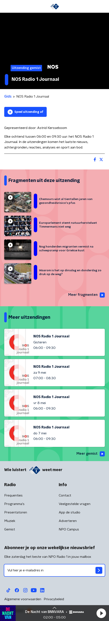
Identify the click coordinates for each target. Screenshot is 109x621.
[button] (101, 613)
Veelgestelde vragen (74, 504)
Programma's (14, 504)
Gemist (9, 529)
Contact (65, 495)
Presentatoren (15, 512)
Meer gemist (90, 453)
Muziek (9, 521)
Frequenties (13, 495)
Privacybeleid (54, 599)
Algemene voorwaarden (22, 599)
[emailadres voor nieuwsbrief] (54, 570)
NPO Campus (69, 529)
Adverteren (68, 521)
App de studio (69, 512)
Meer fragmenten (86, 295)
